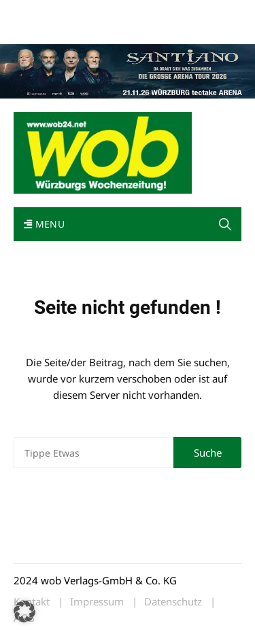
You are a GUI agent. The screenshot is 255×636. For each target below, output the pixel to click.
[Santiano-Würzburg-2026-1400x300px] (127, 70)
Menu (44, 223)
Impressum (37, 28)
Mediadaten (38, 12)
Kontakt (168, 12)
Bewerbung (90, 28)
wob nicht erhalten (107, 12)
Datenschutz (173, 602)
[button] (24, 611)
